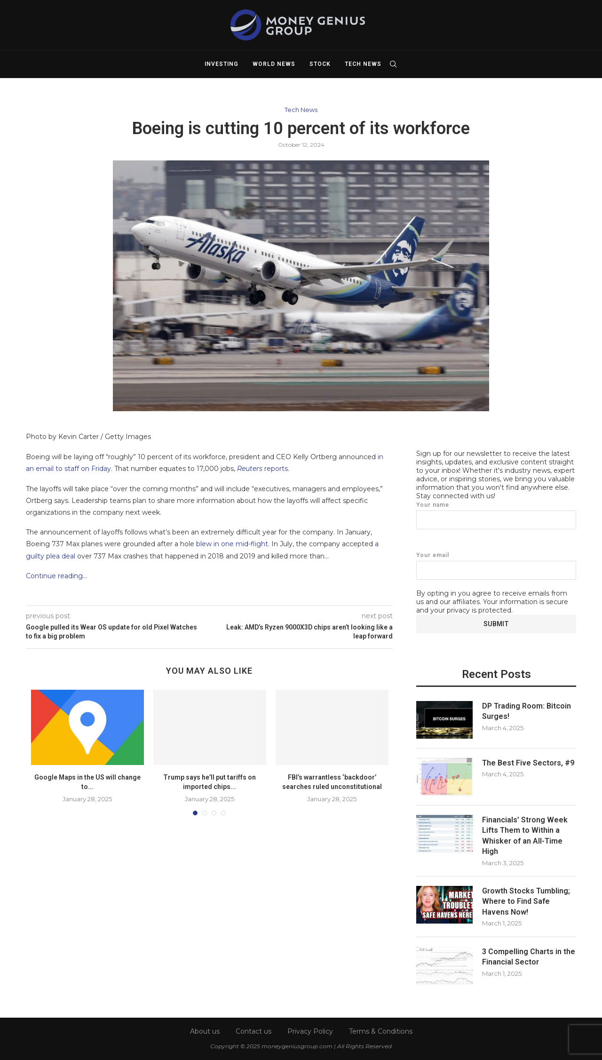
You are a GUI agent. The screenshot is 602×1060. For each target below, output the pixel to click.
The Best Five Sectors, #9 (528, 762)
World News (274, 64)
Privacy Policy (310, 1030)
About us (205, 1030)
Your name (496, 515)
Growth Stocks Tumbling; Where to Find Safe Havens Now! (526, 901)
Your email (496, 565)
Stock (320, 64)
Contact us (253, 1030)
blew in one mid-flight (232, 544)
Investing (221, 64)
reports (262, 468)
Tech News (363, 64)
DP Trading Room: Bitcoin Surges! (526, 710)
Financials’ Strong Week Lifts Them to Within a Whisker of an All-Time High (525, 835)
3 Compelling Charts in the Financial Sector (528, 956)
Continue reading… (56, 576)
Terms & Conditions (380, 1030)
